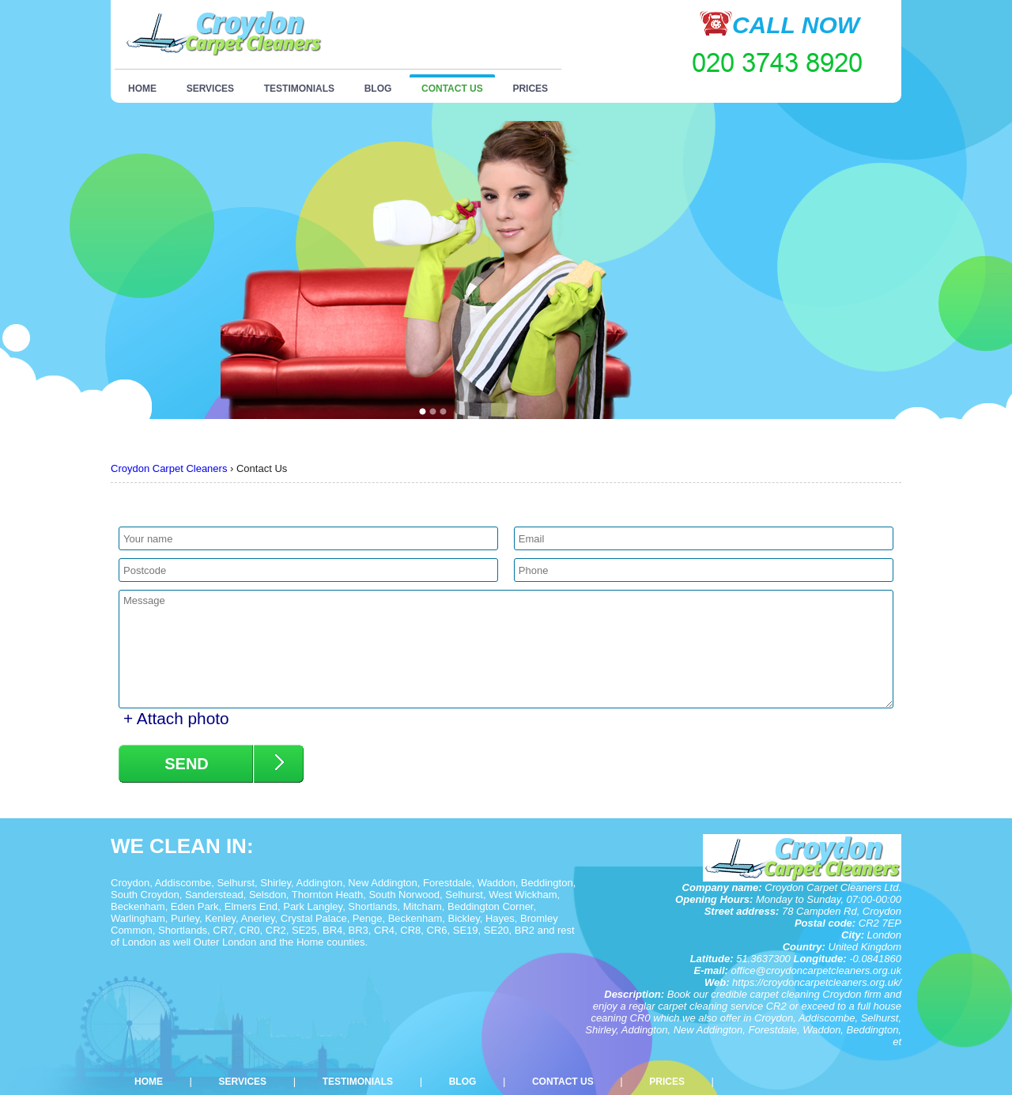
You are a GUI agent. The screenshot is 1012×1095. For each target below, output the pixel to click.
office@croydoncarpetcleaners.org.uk (816, 970)
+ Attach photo (176, 718)
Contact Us (452, 88)
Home (142, 88)
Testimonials (299, 88)
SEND (186, 763)
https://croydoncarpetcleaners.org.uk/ (816, 982)
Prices (530, 88)
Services (210, 88)
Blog (378, 88)
